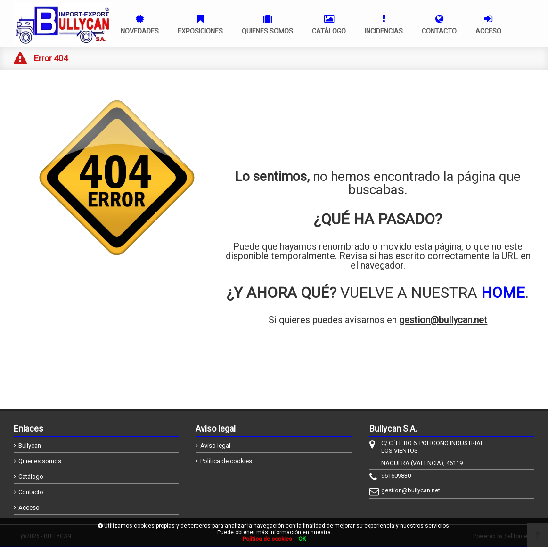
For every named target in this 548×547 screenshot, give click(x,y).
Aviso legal (215, 445)
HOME (503, 293)
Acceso (29, 507)
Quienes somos (39, 461)
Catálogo (30, 476)
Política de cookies (226, 461)
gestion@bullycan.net (443, 320)
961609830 (396, 475)
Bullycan (29, 445)
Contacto (30, 492)
